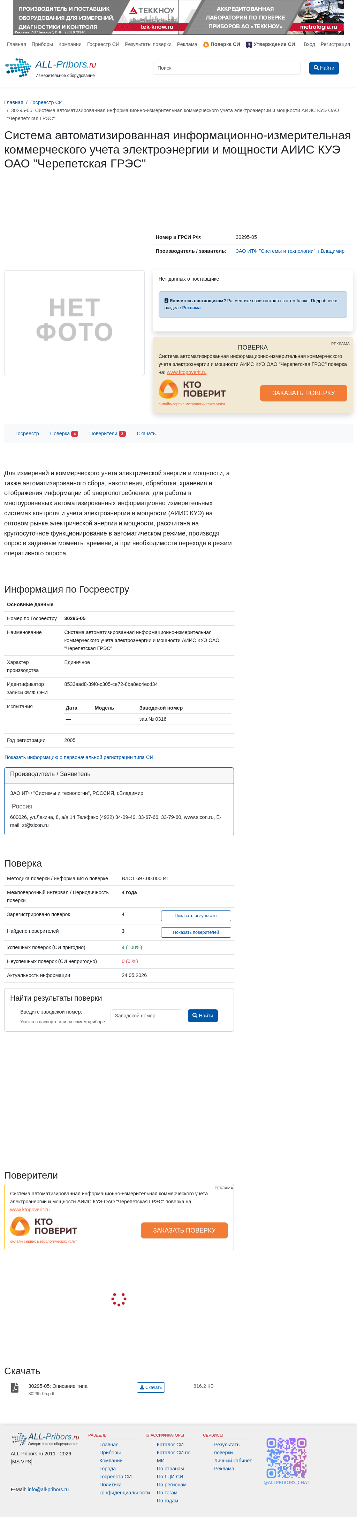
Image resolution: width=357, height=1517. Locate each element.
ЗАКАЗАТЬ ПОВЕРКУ (303, 393)
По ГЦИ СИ (170, 1476)
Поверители (107, 434)
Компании (70, 44)
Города (107, 1468)
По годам (167, 1500)
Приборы (42, 44)
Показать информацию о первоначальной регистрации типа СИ (79, 757)
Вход (309, 44)
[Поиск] (227, 68)
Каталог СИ (170, 1444)
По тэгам (167, 1492)
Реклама (187, 44)
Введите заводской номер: (51, 1012)
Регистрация (335, 44)
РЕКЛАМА (340, 344)
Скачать (146, 433)
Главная (16, 44)
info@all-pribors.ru (48, 1489)
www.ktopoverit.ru (187, 372)
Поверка (64, 434)
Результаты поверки (148, 44)
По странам (170, 1468)
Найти (202, 1015)
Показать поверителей (196, 932)
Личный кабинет (233, 1460)
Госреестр (27, 433)
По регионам (172, 1484)
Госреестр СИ (103, 44)
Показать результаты (196, 915)
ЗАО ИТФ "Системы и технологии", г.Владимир (290, 251)
